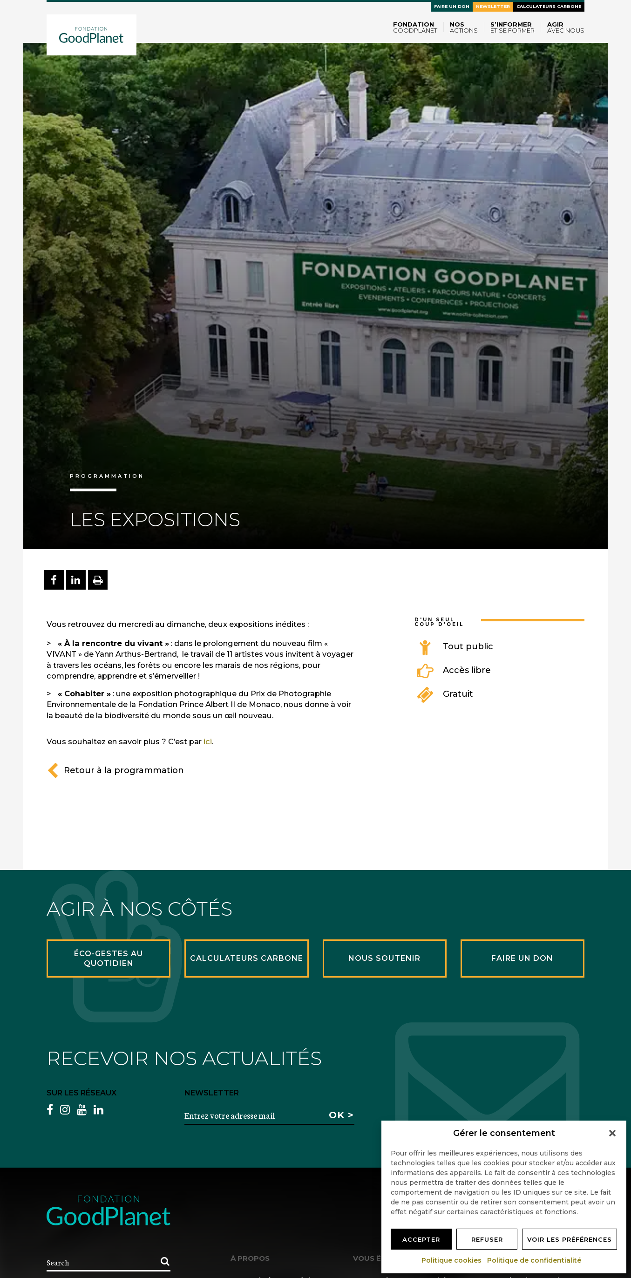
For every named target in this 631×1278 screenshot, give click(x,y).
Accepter (421, 1239)
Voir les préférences (569, 1239)
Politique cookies (451, 1260)
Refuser (487, 1239)
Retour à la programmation (115, 770)
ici (208, 741)
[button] (612, 1133)
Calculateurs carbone (548, 6)
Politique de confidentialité (534, 1260)
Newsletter (493, 6)
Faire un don (451, 6)
